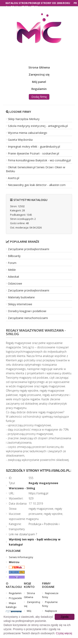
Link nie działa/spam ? (23, 534)
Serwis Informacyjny (21, 557)
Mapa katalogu (11, 605)
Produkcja (35, 524)
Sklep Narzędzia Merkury (23, 119)
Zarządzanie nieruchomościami (28, 318)
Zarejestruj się (39, 74)
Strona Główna (39, 67)
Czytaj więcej (64, 633)
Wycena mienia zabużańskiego (27, 133)
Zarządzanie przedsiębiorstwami (28, 249)
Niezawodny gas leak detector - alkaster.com (37, 185)
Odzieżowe (15, 283)
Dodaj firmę (39, 97)
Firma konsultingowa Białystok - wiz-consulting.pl (39, 160)
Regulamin (39, 89)
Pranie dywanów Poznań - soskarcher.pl (33, 153)
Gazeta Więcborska (20, 139)
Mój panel (39, 82)
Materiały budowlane (21, 297)
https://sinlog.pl (38, 493)
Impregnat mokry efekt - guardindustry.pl (34, 146)
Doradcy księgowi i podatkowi (27, 311)
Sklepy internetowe (20, 304)
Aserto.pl (13, 178)
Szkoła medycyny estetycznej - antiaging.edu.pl (38, 126)
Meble (12, 270)
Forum (12, 263)
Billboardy (14, 256)
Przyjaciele (15, 598)
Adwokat (13, 276)
